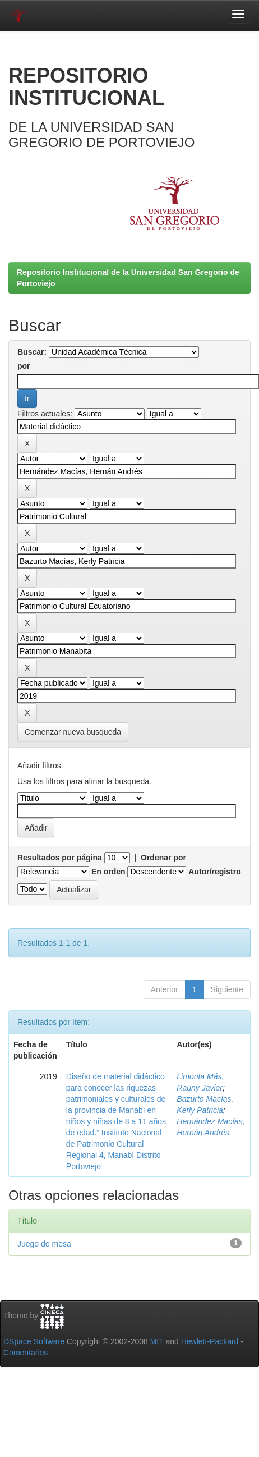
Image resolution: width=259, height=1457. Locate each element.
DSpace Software (33, 1341)
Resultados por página (59, 857)
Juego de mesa (44, 1243)
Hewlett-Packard (210, 1341)
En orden (108, 871)
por (23, 365)
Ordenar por (163, 857)
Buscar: (32, 351)
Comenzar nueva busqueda (73, 731)
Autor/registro (214, 871)
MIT (157, 1341)
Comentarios (25, 1352)
